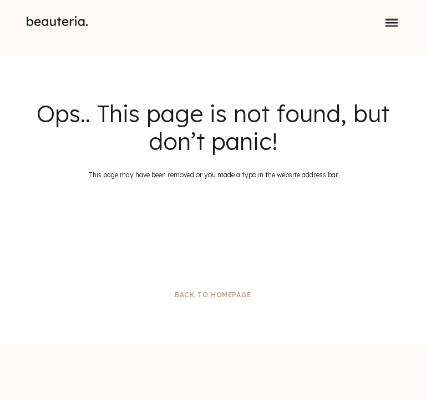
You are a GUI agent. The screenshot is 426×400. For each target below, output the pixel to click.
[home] (57, 21)
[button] (391, 21)
